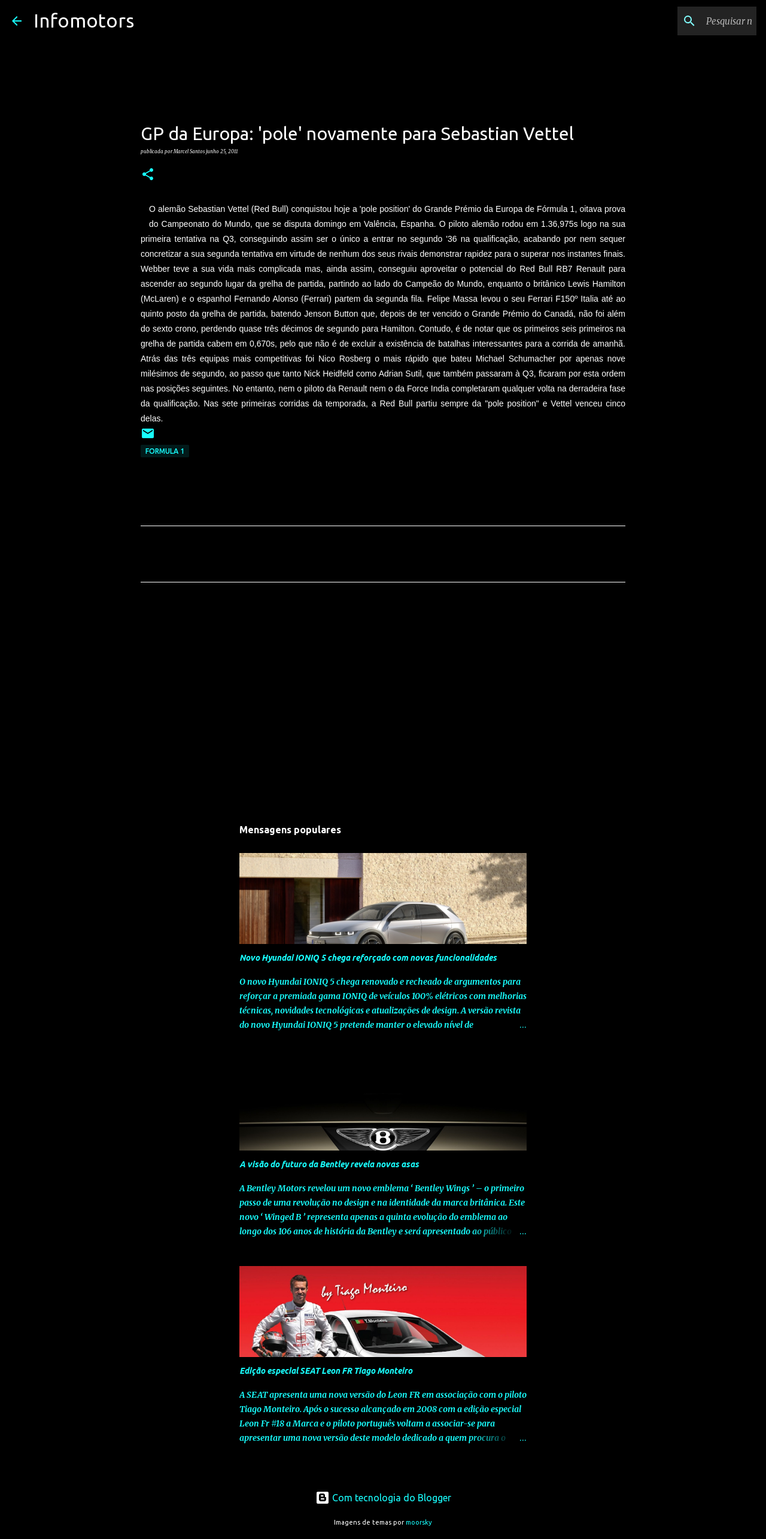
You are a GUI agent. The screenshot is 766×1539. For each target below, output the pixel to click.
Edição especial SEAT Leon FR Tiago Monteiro (325, 1371)
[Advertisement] (383, 703)
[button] (148, 175)
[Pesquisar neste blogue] (693, 21)
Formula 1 (164, 451)
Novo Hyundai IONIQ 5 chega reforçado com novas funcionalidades (368, 958)
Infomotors (84, 20)
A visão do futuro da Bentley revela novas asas (329, 1164)
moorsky (419, 1522)
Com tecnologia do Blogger (383, 1497)
